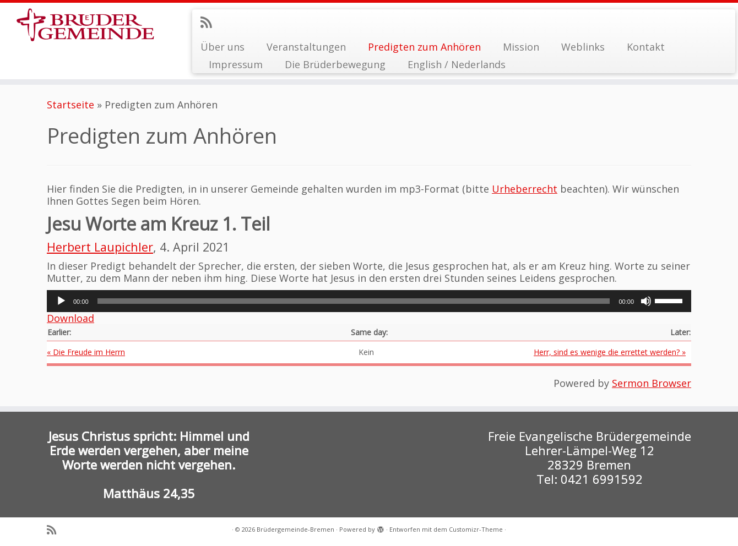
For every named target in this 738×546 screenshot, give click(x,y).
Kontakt (646, 46)
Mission (521, 46)
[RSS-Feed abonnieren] (209, 22)
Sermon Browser (651, 383)
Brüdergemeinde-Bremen (295, 529)
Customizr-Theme (476, 529)
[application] (369, 301)
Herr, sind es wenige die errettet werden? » (610, 352)
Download (70, 318)
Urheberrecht (524, 188)
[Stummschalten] (646, 301)
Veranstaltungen (306, 46)
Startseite (70, 104)
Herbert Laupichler (100, 247)
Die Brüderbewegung (335, 64)
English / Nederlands (457, 64)
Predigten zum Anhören (424, 46)
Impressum (236, 64)
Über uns (222, 46)
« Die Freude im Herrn (86, 352)
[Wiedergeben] (61, 301)
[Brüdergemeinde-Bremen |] (85, 29)
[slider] (353, 301)
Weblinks (583, 46)
